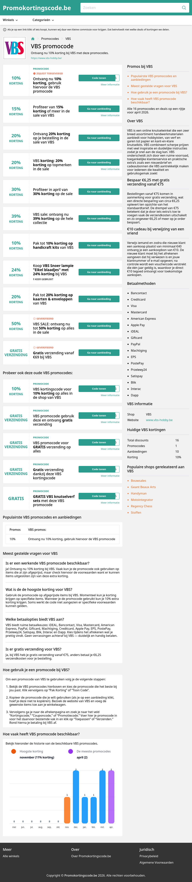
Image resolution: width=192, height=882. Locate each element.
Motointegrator (142, 500)
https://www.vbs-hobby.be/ (46, 58)
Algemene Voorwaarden (156, 862)
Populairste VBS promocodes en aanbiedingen (154, 78)
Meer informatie (110, 84)
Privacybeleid (149, 856)
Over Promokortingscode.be (91, 856)
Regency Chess (141, 506)
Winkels (11, 20)
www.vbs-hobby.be (159, 420)
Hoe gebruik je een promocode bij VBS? (159, 92)
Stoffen (136, 512)
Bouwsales (138, 481)
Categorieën (44, 20)
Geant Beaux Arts (143, 487)
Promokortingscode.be (37, 7)
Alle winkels (11, 856)
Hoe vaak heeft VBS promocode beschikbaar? (153, 100)
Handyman (139, 493)
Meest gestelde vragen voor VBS (154, 86)
